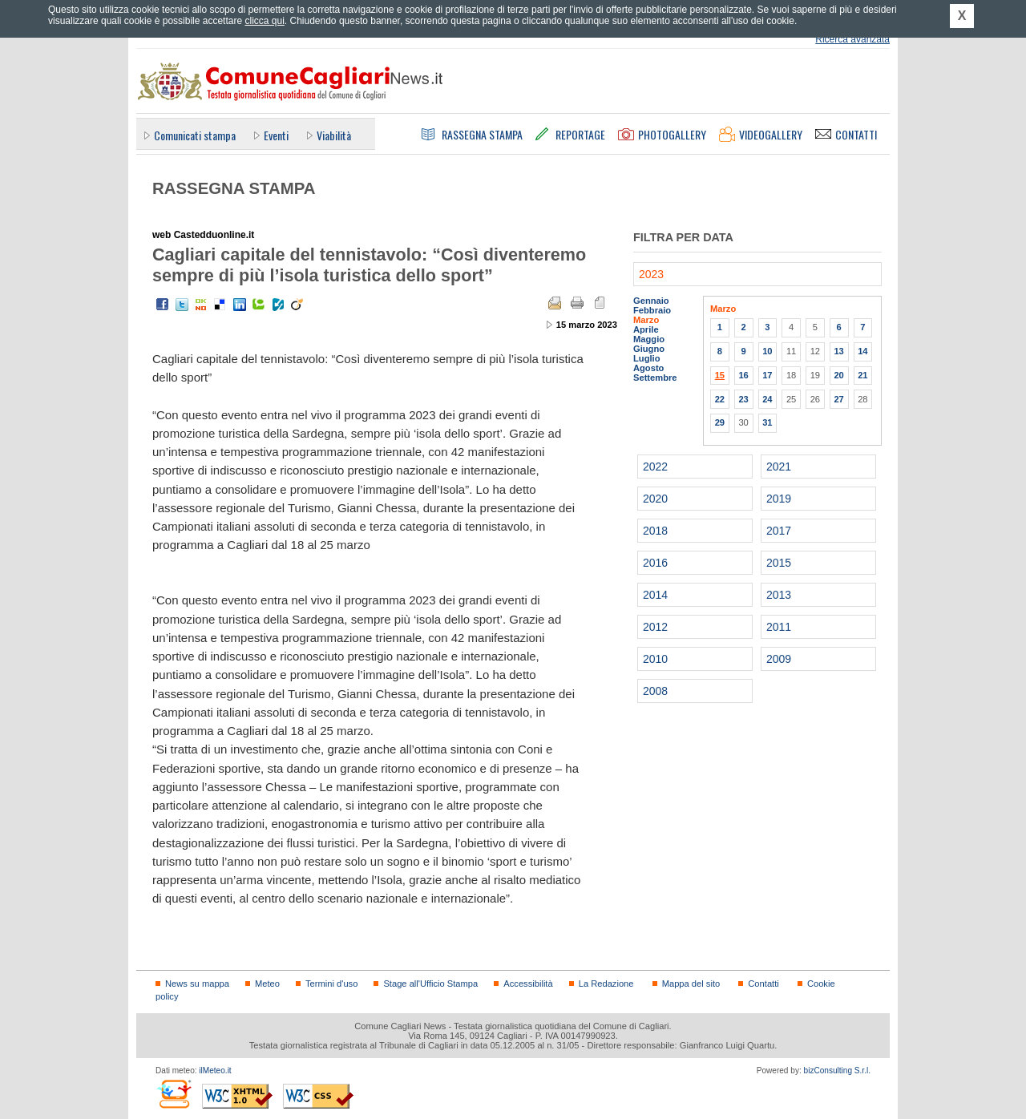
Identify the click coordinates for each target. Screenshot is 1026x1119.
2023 (651, 274)
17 (767, 375)
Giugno (648, 348)
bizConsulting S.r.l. (837, 1070)
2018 (655, 530)
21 (862, 375)
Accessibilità (527, 983)
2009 (778, 658)
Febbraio (652, 310)
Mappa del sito (691, 983)
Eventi (276, 135)
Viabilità (334, 135)
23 (743, 399)
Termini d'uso (331, 983)
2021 (778, 466)
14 (862, 351)
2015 (778, 562)
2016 (655, 562)
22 (720, 399)
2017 (778, 530)
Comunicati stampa (195, 135)
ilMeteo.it (215, 1070)
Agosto (648, 368)
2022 (655, 466)
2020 (655, 498)
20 (838, 375)
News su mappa (197, 983)
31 (767, 422)
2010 (655, 658)
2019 (778, 498)
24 (767, 399)
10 (767, 351)
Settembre (655, 377)
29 (720, 422)
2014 (655, 594)
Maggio (648, 339)
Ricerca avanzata (852, 39)
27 (838, 399)
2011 (778, 626)
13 (838, 351)
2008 (655, 691)
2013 (778, 594)
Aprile (646, 329)
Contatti (763, 983)
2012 (655, 626)
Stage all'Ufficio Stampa (430, 983)
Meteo (267, 983)
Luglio (646, 358)
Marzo (646, 320)
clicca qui (264, 20)
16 (743, 375)
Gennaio (651, 300)
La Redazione (606, 983)
